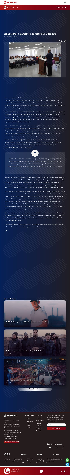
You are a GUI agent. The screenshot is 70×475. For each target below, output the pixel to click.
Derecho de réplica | (30, 460)
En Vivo (59, 7)
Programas (39, 415)
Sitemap (38, 431)
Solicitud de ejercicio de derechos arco (55, 460)
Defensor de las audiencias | (17, 460)
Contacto (38, 425)
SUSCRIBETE (56, 428)
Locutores (39, 418)
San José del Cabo (30, 422)
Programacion (40, 420)
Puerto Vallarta (29, 426)
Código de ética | (7, 460)
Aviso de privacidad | (40, 460)
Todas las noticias (35, 389)
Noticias (38, 423)
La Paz (28, 418)
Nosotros (38, 428)
